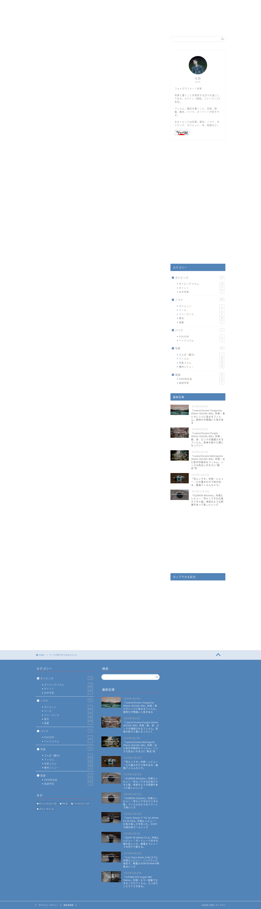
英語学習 (201, 382)
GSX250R (201, 336)
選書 (201, 322)
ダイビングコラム (201, 283)
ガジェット (201, 306)
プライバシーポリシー (48, 905)
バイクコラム (201, 340)
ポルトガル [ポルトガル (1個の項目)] (46, 808)
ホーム (110, 28)
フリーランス (201, 314)
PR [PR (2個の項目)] (65, 803)
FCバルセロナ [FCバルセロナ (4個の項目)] (47, 803)
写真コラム (201, 362)
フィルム (201, 358)
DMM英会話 (201, 378)
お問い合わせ (150, 28)
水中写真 (201, 291)
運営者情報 (68, 905)
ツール (201, 310)
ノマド (53, 192)
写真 (52, 203)
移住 (201, 318)
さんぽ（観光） (201, 354)
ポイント (201, 287)
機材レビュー (201, 366)
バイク (53, 198)
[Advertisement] (198, 205)
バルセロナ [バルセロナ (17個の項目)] (81, 803)
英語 (52, 208)
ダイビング (57, 187)
